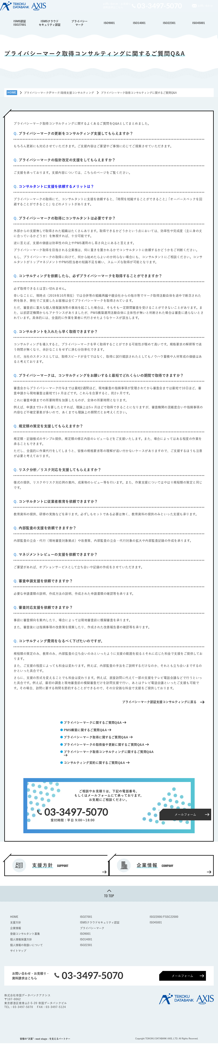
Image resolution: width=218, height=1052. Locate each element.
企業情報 (15, 928)
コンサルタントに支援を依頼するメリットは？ (56, 186)
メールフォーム (182, 976)
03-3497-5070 (23, 1007)
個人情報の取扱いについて (26, 945)
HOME (14, 917)
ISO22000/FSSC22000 (164, 917)
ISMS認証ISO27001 (19, 23)
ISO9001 (109, 23)
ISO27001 (86, 917)
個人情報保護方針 (21, 939)
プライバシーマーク (79, 23)
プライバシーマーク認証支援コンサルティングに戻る (159, 701)
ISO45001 (198, 23)
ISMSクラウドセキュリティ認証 (50, 23)
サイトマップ (18, 951)
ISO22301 (169, 23)
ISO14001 (139, 23)
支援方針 (15, 922)
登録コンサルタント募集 (25, 934)
